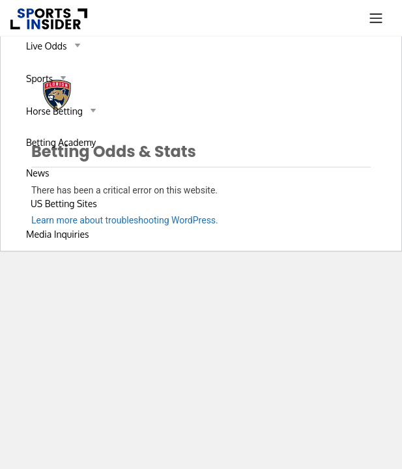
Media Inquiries (57, 234)
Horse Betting (63, 111)
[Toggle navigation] (376, 18)
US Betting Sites (64, 203)
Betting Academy (61, 142)
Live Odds (55, 45)
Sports (48, 78)
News (37, 172)
